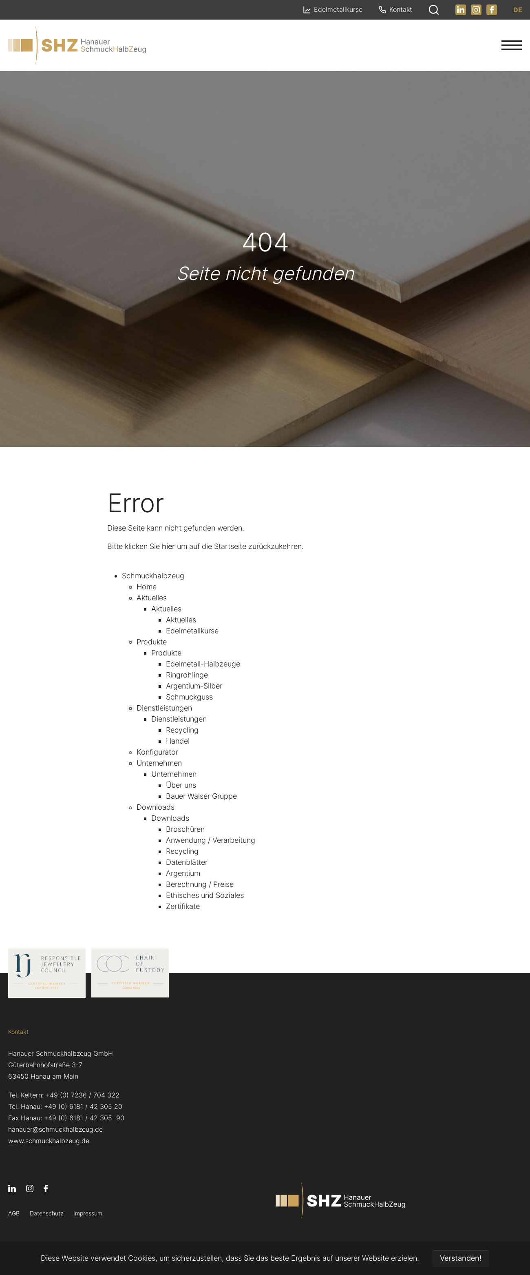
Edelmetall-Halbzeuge (203, 664)
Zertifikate (183, 906)
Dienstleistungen (164, 708)
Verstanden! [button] (460, 1258)
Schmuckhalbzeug (153, 575)
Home (147, 586)
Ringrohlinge (187, 675)
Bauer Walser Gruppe (201, 796)
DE (517, 10)
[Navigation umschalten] (511, 46)
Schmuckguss (189, 697)
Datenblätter (187, 862)
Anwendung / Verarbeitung (210, 840)
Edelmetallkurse (192, 630)
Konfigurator (157, 752)
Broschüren (185, 829)
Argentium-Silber (194, 686)
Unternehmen (159, 763)
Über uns (181, 785)
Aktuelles (152, 597)
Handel (178, 741)
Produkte (152, 642)
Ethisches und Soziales (205, 895)
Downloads (155, 807)
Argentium (183, 873)
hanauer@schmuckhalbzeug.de (55, 1129)
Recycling (182, 730)
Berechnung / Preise (200, 884)
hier (168, 546)
